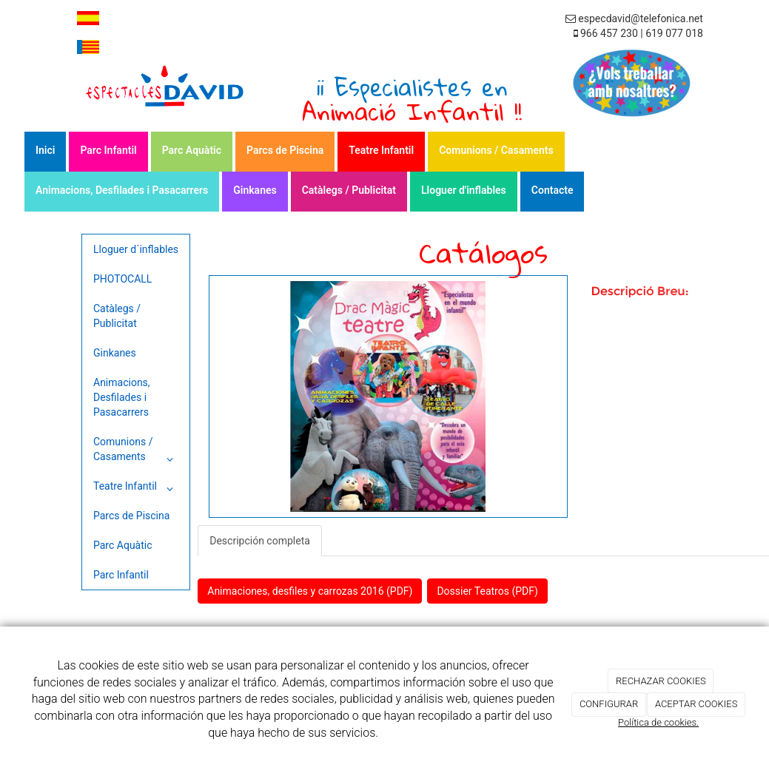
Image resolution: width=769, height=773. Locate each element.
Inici (45, 150)
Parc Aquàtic (191, 150)
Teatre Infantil (381, 150)
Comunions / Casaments (496, 150)
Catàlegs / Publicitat (349, 190)
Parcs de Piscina (284, 150)
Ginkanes (254, 190)
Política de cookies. (658, 722)
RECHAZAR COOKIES (661, 680)
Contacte (552, 190)
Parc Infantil (108, 150)
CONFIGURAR (609, 703)
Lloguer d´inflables (135, 249)
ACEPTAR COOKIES (696, 703)
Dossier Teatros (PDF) (487, 591)
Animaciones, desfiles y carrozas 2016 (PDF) (309, 591)
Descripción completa (259, 541)
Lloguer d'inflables (463, 190)
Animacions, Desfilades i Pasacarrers (122, 190)
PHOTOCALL (122, 279)
